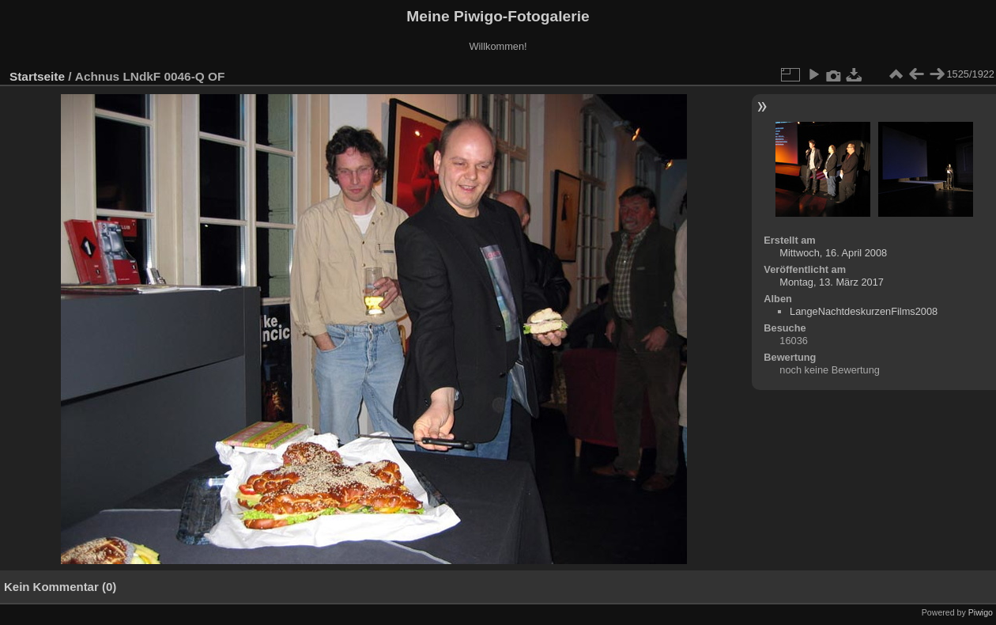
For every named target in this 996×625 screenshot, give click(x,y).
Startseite (37, 76)
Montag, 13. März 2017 (831, 282)
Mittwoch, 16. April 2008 (833, 253)
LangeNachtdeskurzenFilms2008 (864, 311)
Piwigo (980, 612)
